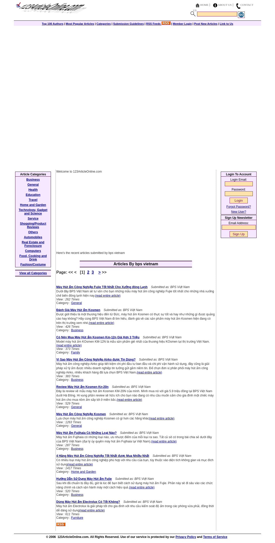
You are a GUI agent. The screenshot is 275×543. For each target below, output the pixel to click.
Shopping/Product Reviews (33, 225)
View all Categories (33, 273)
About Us (225, 4)
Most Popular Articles (80, 23)
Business (77, 330)
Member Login (182, 23)
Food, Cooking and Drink (33, 257)
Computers (33, 251)
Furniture (77, 518)
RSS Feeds (158, 23)
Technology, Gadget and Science (33, 211)
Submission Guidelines (128, 23)
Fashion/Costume (33, 264)
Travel (33, 200)
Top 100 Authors (53, 23)
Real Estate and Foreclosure (33, 244)
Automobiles (33, 237)
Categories (103, 23)
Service (33, 218)
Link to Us (226, 23)
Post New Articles (205, 23)
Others (33, 232)
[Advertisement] (137, 61)
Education (33, 195)
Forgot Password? (238, 206)
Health (33, 190)
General (76, 303)
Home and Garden (83, 472)
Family (75, 352)
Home (204, 4)
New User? (238, 212)
